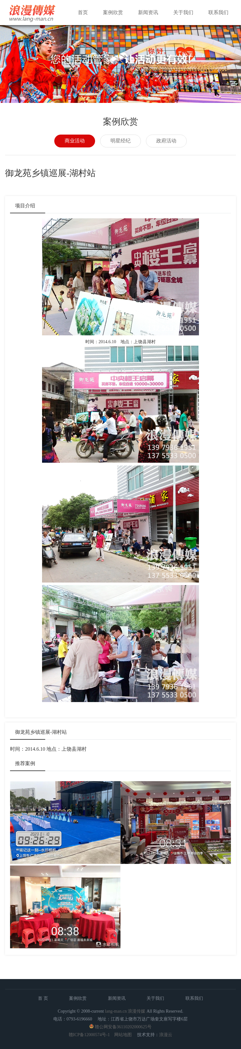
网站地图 (123, 1034)
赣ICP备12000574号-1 (89, 1034)
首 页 (43, 998)
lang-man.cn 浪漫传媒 (125, 1011)
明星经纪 (120, 140)
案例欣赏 (113, 12)
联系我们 (218, 12)
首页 (83, 12)
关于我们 (183, 12)
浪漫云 (165, 1034)
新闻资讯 (148, 12)
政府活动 (166, 140)
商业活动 (75, 140)
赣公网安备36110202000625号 (123, 1027)
